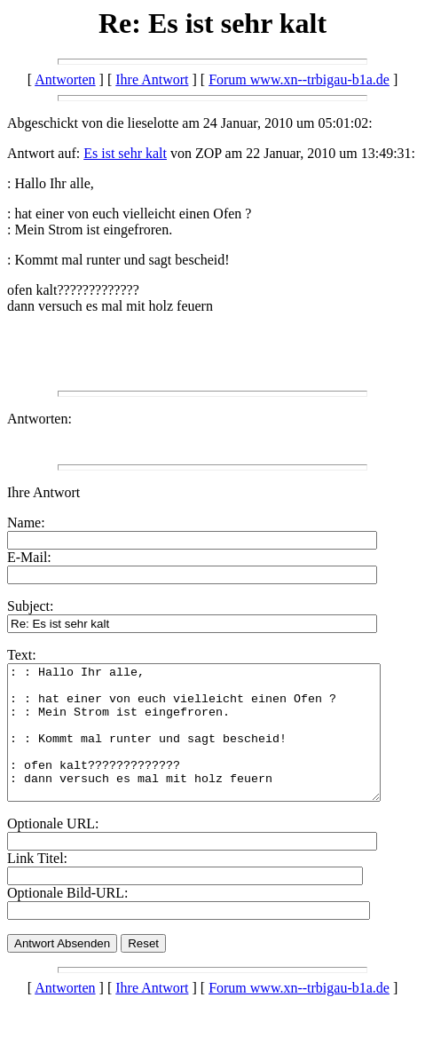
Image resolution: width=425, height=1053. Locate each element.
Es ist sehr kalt (125, 153)
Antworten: (39, 418)
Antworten (65, 79)
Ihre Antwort (151, 79)
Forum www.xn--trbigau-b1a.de (299, 79)
